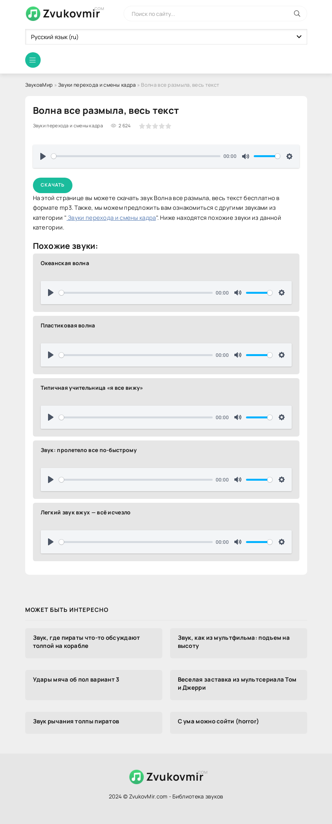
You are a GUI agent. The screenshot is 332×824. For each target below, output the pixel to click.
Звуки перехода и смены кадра (97, 84)
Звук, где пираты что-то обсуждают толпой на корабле (86, 642)
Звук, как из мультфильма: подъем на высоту (234, 642)
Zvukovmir (71, 13)
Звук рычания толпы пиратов (76, 721)
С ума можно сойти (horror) (219, 721)
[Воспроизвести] (43, 156)
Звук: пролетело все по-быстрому (89, 450)
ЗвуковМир (39, 84)
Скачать (53, 185)
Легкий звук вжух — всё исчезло (86, 512)
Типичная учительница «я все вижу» (92, 387)
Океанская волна (65, 263)
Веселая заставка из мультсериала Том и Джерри (237, 683)
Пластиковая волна (68, 325)
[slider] (136, 156)
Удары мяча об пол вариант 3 (76, 679)
